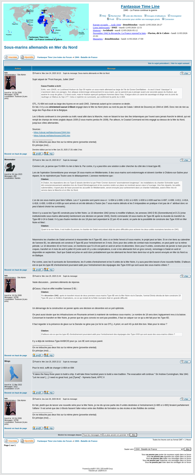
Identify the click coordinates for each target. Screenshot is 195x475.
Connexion (168, 19)
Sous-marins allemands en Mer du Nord (40, 47)
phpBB (92, 469)
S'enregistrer (175, 16)
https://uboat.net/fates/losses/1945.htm (52, 135)
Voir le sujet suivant (180, 63)
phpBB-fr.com (102, 471)
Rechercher (114, 16)
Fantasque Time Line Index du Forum (54, 57)
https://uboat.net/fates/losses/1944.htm (52, 132)
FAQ (102, 16)
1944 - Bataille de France (86, 57)
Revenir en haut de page (15, 154)
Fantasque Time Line (140, 6)
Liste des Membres (132, 16)
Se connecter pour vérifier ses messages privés (138, 19)
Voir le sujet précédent (158, 63)
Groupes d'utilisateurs (155, 16)
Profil (110, 19)
